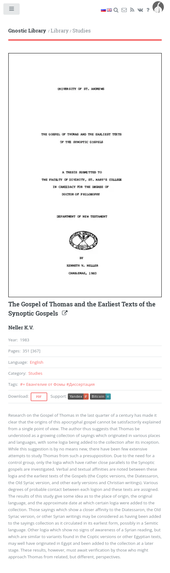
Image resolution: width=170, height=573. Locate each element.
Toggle (12, 10)
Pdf (39, 396)
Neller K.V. (20, 327)
